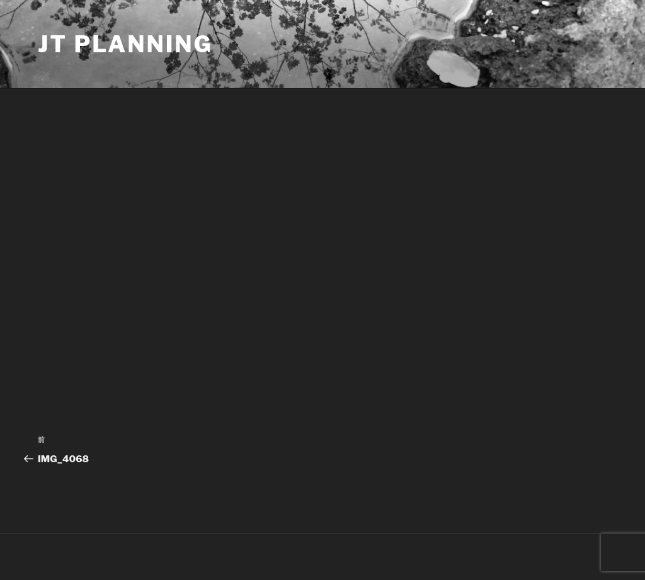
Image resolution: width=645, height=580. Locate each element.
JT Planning (125, 44)
